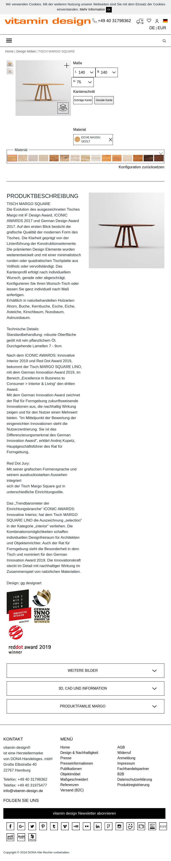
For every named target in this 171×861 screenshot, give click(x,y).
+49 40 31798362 (115, 20)
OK (108, 9)
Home (9, 51)
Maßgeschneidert (74, 779)
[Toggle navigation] (9, 40)
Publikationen (71, 769)
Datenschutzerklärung (134, 779)
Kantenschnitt (84, 92)
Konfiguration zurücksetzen (141, 167)
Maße (77, 63)
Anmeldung (126, 758)
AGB (121, 747)
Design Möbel (26, 51)
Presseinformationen (76, 763)
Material (79, 129)
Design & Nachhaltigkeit (79, 753)
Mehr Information (92, 9)
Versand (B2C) (72, 790)
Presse (65, 758)
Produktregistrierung (133, 785)
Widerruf (124, 753)
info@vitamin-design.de (23, 791)
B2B (120, 774)
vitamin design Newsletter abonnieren (84, 813)
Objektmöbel (70, 774)
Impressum (126, 763)
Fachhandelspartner (133, 769)
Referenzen (69, 785)
